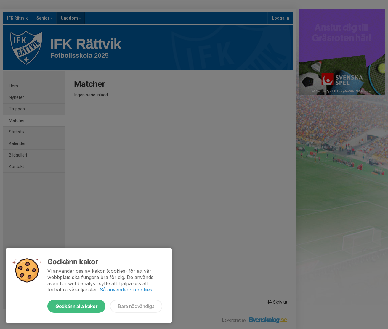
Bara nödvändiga (136, 306)
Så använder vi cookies (126, 290)
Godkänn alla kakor (76, 306)
